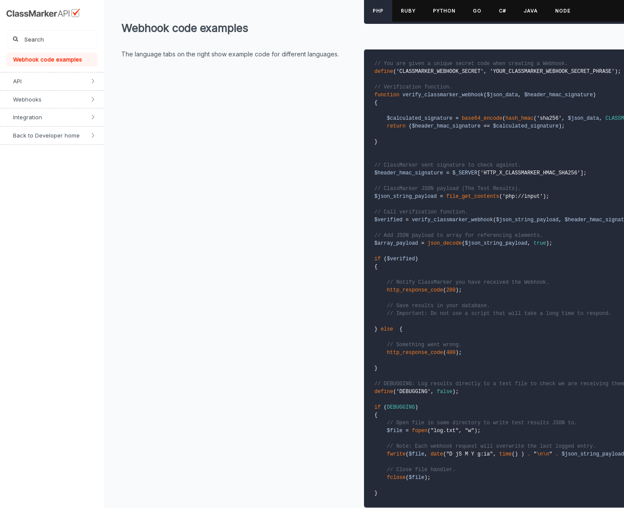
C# (502, 11)
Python (444, 11)
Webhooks (27, 99)
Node (563, 11)
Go (477, 11)
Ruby (408, 11)
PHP (378, 11)
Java (530, 11)
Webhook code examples (47, 59)
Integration (27, 117)
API (17, 81)
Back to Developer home (46, 135)
